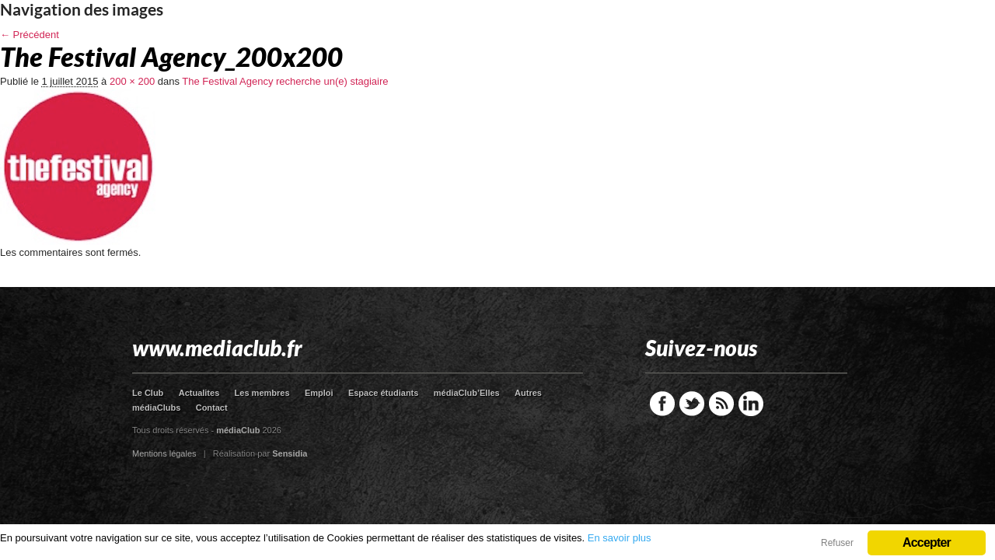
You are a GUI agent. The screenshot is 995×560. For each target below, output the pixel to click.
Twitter (691, 403)
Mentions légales (164, 453)
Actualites (199, 392)
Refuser (837, 542)
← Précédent (29, 34)
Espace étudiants (383, 392)
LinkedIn (750, 403)
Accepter (926, 542)
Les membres (262, 392)
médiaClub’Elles (467, 392)
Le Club (147, 392)
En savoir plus (619, 538)
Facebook (662, 403)
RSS (721, 403)
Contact (212, 407)
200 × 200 (132, 81)
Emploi (319, 392)
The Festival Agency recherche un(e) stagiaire (285, 81)
